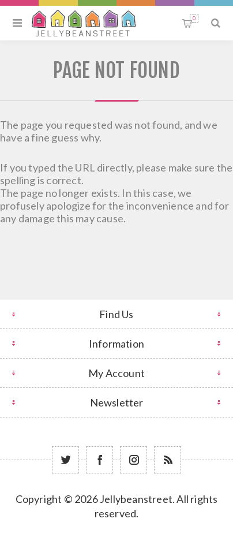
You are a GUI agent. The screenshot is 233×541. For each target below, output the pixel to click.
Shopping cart (194, 18)
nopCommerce (145, 530)
